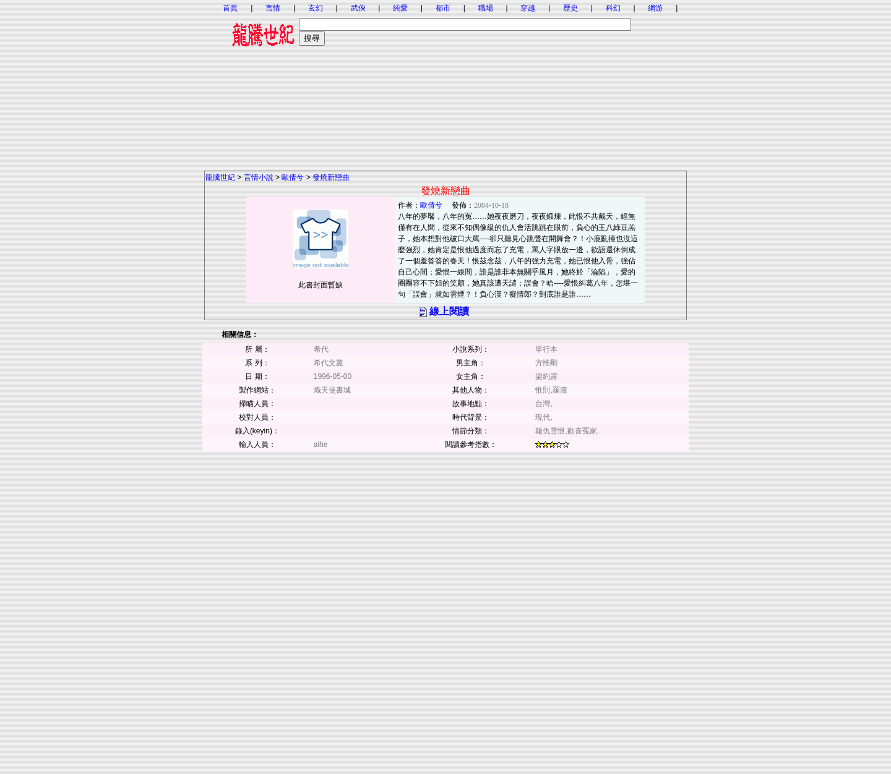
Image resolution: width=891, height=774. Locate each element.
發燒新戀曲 (331, 177)
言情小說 (258, 177)
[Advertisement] (445, 83)
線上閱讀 (449, 311)
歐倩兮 (293, 177)
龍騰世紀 (220, 177)
